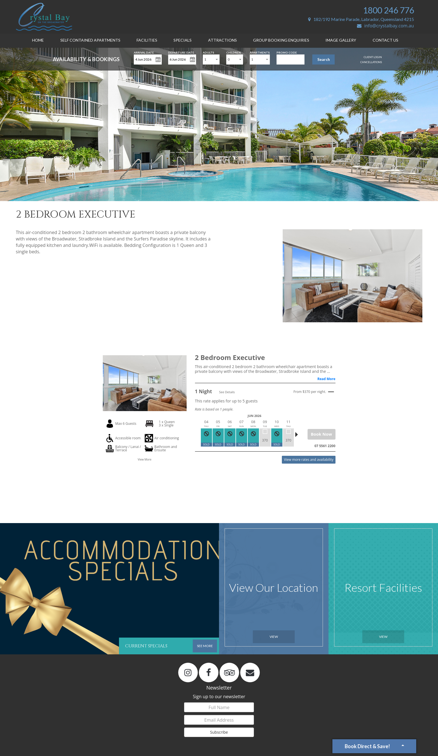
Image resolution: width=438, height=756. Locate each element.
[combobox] (211, 59)
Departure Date (181, 52)
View (274, 637)
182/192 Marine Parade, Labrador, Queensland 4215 (361, 19)
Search (323, 59)
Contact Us (385, 40)
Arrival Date (144, 52)
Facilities (147, 40)
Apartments (260, 52)
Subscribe (219, 732)
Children (233, 52)
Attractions (222, 40)
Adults (208, 52)
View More (144, 459)
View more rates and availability (308, 459)
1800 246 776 (388, 10)
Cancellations (371, 62)
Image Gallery (340, 40)
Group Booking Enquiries (281, 40)
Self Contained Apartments (90, 40)
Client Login (373, 57)
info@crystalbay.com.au (385, 26)
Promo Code (287, 52)
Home (38, 40)
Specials (182, 40)
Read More (326, 378)
